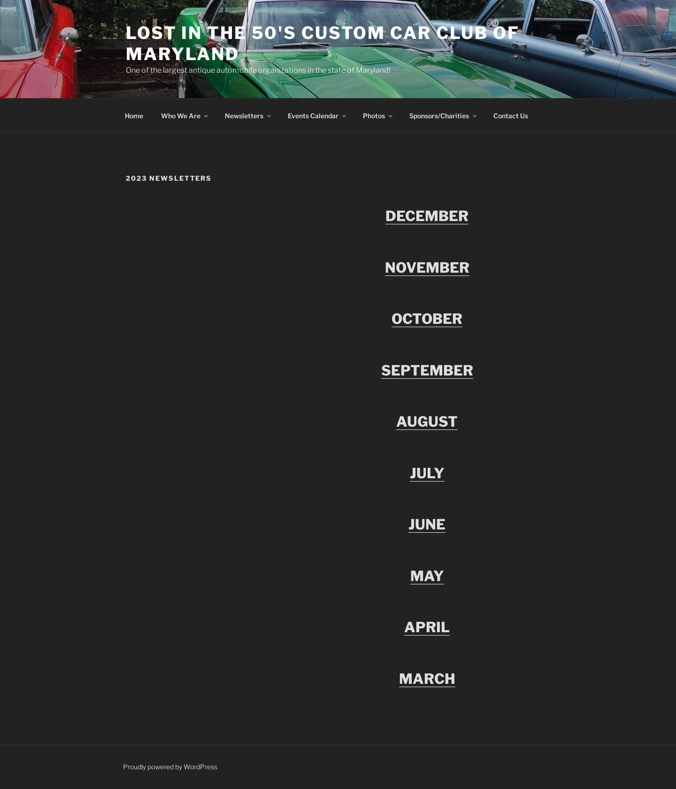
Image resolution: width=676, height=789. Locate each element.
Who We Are (185, 116)
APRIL (427, 627)
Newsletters (248, 116)
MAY (427, 575)
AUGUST (427, 421)
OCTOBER (427, 318)
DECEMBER (427, 215)
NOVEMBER (427, 267)
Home (134, 116)
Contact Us (510, 116)
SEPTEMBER (427, 370)
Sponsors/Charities (443, 116)
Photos (378, 116)
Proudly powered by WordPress (170, 767)
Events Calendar (317, 116)
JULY (427, 473)
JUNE (427, 524)
